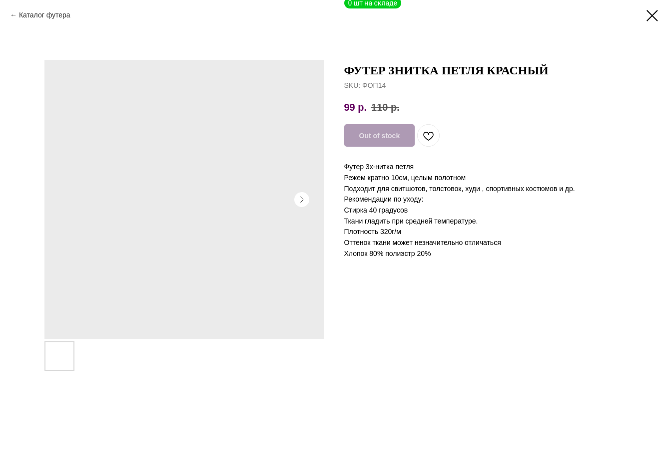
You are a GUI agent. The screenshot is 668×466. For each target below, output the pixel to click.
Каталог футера (44, 15)
